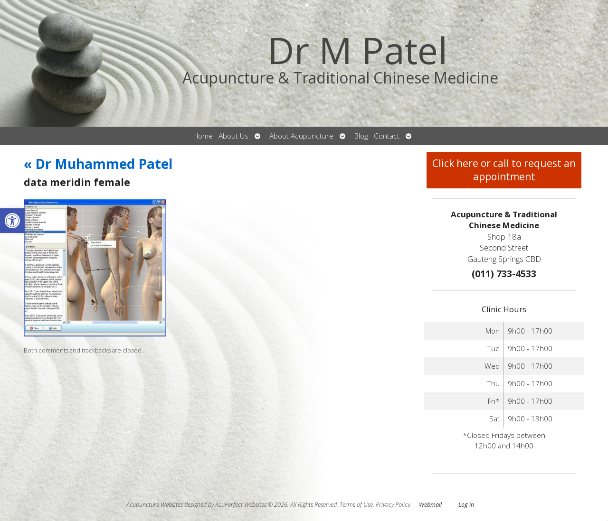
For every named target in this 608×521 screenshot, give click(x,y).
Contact (386, 136)
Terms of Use (356, 505)
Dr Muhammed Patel (98, 164)
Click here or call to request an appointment (504, 170)
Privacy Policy (393, 505)
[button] (12, 220)
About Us (233, 136)
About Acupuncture (301, 136)
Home (203, 136)
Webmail (430, 505)
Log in (466, 505)
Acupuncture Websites (154, 505)
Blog (361, 136)
